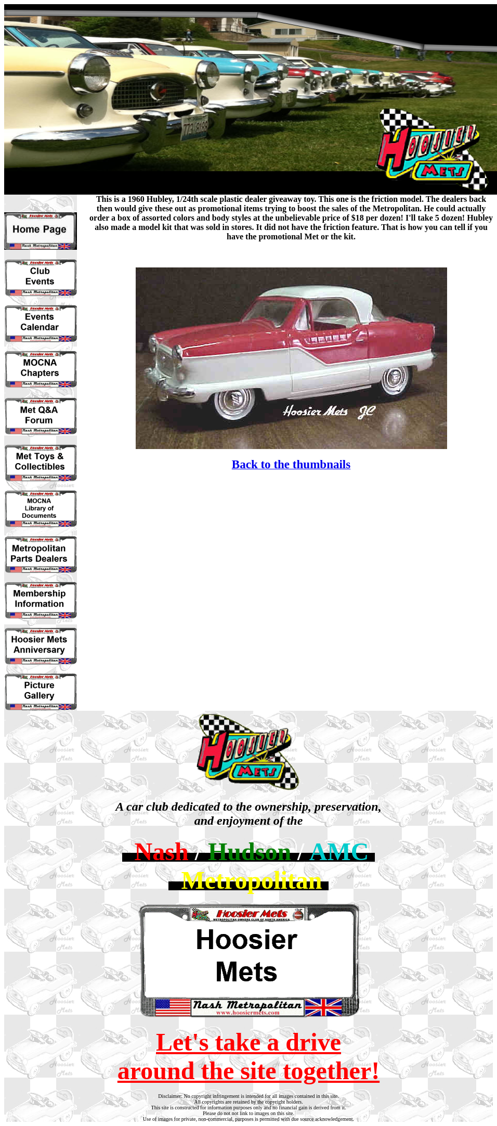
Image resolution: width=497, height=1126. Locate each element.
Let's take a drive (248, 1042)
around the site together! (248, 1070)
